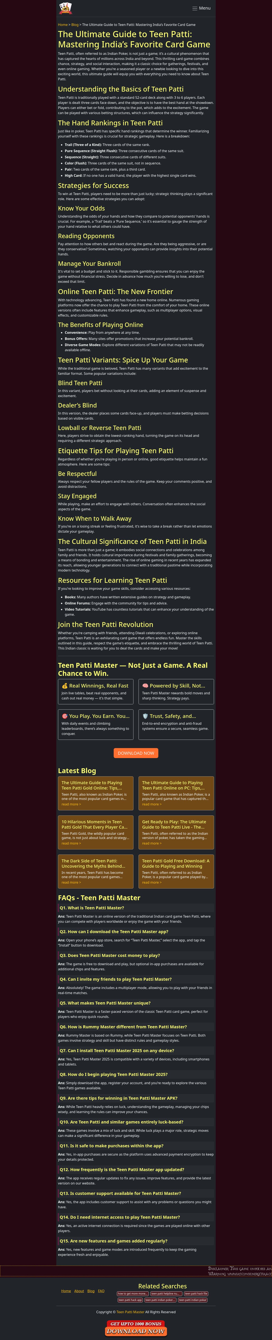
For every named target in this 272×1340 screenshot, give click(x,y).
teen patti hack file (196, 1293)
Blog (75, 24)
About (79, 1291)
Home (63, 24)
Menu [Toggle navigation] (201, 8)
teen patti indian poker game (161, 1300)
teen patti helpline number (167, 1293)
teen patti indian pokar (192, 1300)
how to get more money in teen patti (133, 1293)
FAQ (101, 1291)
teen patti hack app (130, 1300)
